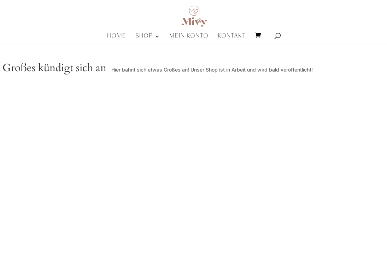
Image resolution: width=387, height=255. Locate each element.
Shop (144, 38)
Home (116, 38)
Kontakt (232, 38)
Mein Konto (189, 38)
